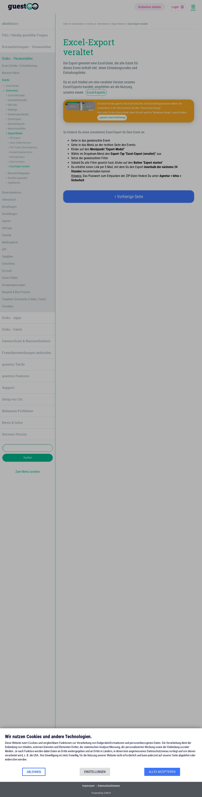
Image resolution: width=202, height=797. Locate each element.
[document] (101, 750)
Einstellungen (95, 772)
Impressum (88, 785)
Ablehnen (34, 772)
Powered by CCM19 (101, 792)
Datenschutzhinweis (109, 785)
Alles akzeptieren (162, 772)
